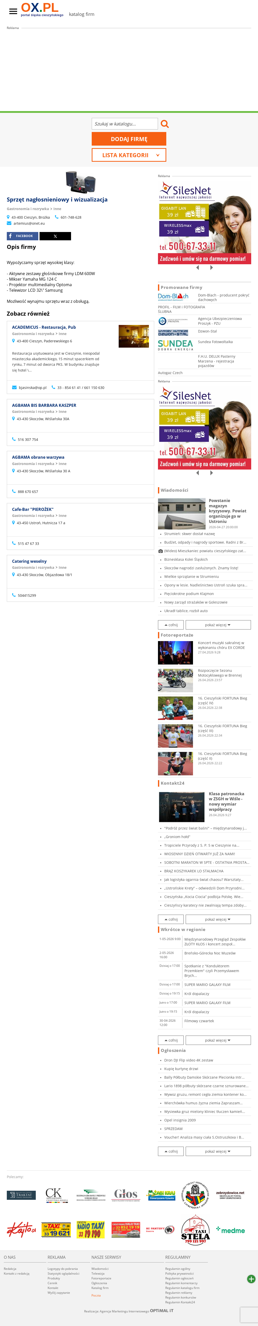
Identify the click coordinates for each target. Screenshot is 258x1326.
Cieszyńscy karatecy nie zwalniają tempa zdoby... (205, 905)
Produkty (54, 1278)
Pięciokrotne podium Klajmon (189, 593)
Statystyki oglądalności (63, 1273)
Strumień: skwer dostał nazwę (189, 533)
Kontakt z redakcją (16, 1273)
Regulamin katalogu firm (182, 1288)
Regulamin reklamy (178, 1292)
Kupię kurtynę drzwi (181, 1068)
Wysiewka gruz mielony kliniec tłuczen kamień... (204, 1111)
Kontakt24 (172, 783)
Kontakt (53, 1288)
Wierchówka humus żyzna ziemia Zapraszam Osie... (202, 1103)
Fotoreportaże (177, 635)
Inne (57, 208)
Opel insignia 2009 (180, 1120)
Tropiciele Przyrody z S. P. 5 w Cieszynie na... (201, 845)
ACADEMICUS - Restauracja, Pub (44, 327)
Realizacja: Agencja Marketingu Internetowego (129, 1311)
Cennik (52, 1283)
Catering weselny (29, 561)
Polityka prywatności (179, 1273)
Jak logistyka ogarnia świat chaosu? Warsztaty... (204, 879)
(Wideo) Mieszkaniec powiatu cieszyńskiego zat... (205, 550)
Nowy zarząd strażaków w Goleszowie (196, 602)
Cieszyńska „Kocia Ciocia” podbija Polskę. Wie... (203, 896)
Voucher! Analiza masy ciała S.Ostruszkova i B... (204, 1137)
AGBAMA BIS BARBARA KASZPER (44, 405)
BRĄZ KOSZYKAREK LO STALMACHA (193, 871)
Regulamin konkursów (180, 1297)
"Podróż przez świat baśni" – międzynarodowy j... (205, 828)
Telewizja (98, 1273)
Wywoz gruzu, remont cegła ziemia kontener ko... (205, 1094)
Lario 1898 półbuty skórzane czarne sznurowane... (206, 1085)
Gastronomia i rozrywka (28, 208)
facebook (21, 236)
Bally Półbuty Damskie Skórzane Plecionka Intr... (204, 1077)
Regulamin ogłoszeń (179, 1278)
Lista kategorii (131, 155)
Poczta (96, 1295)
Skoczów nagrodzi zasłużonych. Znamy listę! (201, 568)
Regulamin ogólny (177, 1269)
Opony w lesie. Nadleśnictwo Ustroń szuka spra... (205, 585)
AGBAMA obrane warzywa (38, 457)
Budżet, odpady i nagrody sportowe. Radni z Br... (205, 542)
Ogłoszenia (173, 1050)
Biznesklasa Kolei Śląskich (186, 559)
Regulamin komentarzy (181, 1283)
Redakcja (10, 1269)
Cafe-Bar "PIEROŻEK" (33, 509)
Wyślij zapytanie (59, 1292)
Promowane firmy (182, 287)
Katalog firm (100, 1288)
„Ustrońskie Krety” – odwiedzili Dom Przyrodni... (204, 888)
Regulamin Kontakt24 (180, 1302)
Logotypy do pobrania (63, 1269)
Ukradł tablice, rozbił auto (186, 610)
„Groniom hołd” (177, 836)
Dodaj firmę (129, 139)
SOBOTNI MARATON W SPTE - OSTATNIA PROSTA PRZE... (205, 862)
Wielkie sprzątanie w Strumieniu (191, 576)
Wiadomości (174, 490)
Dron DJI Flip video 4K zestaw (188, 1060)
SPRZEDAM (173, 1128)
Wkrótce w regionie (183, 929)
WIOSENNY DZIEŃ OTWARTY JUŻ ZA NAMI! (199, 853)
